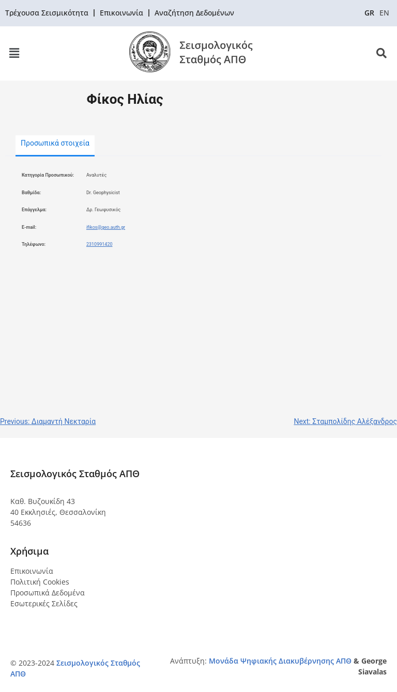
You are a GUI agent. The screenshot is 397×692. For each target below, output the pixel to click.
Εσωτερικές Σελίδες (44, 603)
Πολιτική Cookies (39, 582)
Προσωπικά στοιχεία (55, 143)
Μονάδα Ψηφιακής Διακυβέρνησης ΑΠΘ (280, 661)
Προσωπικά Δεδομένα (47, 592)
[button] (14, 53)
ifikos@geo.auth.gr (105, 227)
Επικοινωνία (31, 571)
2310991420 (99, 244)
